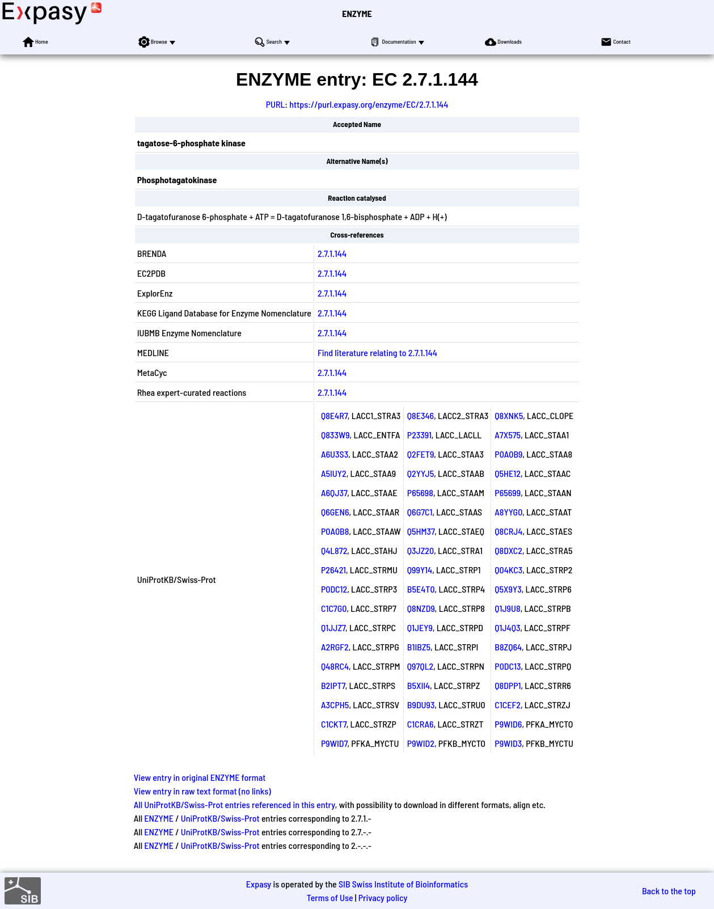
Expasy (258, 883)
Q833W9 (335, 434)
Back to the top (669, 890)
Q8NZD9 (421, 608)
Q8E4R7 (334, 415)
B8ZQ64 (508, 646)
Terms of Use (330, 897)
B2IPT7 (333, 685)
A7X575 (508, 434)
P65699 (508, 492)
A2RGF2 (335, 646)
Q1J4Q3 (507, 627)
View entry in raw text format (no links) (202, 790)
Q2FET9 (420, 454)
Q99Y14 (419, 569)
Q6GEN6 (335, 511)
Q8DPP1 (508, 685)
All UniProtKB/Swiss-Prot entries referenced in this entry (234, 804)
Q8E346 (420, 415)
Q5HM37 (420, 531)
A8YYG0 (508, 511)
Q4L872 (334, 550)
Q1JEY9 (420, 627)
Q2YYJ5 (420, 473)
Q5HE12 (508, 473)
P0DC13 (508, 666)
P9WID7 (334, 743)
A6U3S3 (334, 454)
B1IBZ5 (418, 646)
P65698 (420, 492)
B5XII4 (418, 685)
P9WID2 (420, 743)
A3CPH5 (335, 704)
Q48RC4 (335, 666)
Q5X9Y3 (508, 589)
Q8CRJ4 (508, 531)
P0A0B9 (508, 454)
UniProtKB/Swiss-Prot (220, 818)
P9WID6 (508, 723)
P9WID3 (508, 743)
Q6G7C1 (420, 511)
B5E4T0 (421, 589)
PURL (275, 104)
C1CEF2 (508, 704)
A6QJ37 (334, 492)
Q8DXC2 (508, 550)
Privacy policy (383, 897)
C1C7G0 (334, 608)
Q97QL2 (420, 666)
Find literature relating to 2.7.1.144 (377, 352)
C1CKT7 (334, 723)
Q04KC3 (508, 569)
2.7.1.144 (332, 253)
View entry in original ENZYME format (200, 777)
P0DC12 (334, 589)
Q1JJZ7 (333, 627)
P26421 (333, 569)
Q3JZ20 (420, 550)
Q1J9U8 (507, 608)
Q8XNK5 (509, 415)
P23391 (419, 434)
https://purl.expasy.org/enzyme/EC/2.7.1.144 (368, 104)
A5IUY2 (334, 473)
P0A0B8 (335, 531)
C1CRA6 (420, 723)
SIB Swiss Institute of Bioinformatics (403, 883)
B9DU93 (421, 704)
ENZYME (356, 13)
